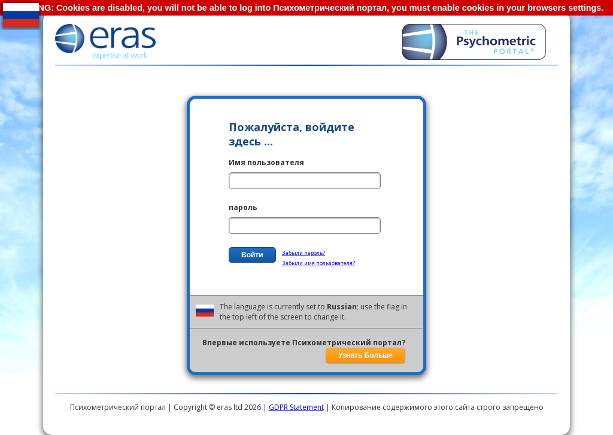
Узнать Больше (365, 355)
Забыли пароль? (303, 253)
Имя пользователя (266, 162)
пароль (243, 207)
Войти (252, 255)
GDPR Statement (296, 407)
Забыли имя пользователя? (318, 263)
